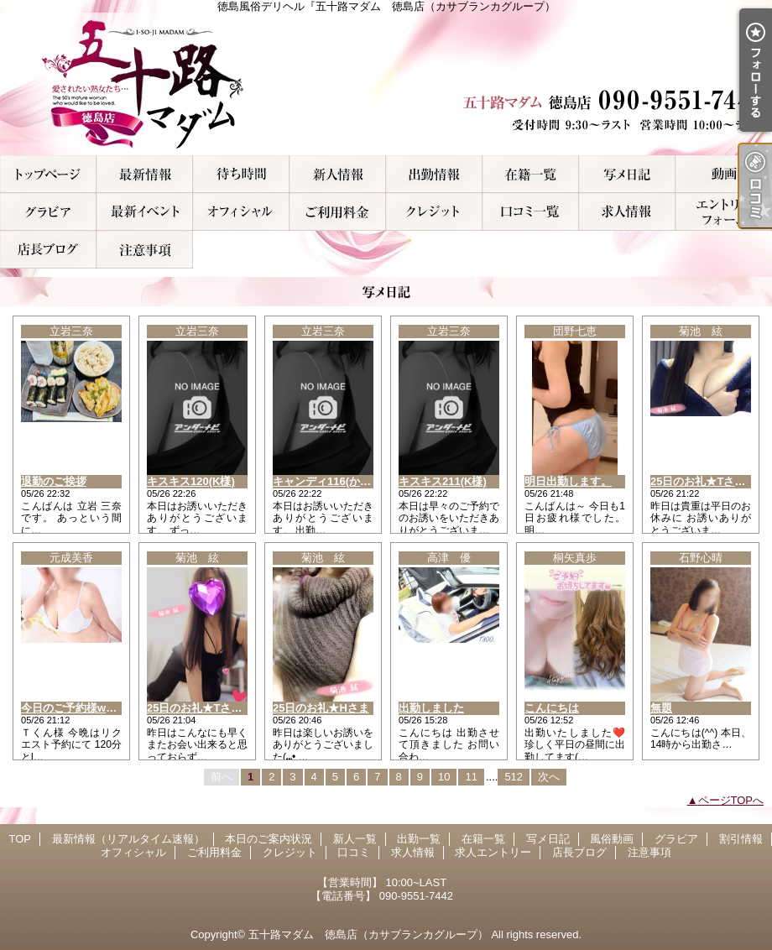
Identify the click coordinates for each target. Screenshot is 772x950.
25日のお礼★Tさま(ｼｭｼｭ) (210, 708)
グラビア (48, 212)
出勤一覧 (434, 174)
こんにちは (551, 708)
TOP (48, 174)
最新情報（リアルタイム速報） (144, 174)
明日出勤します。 (568, 481)
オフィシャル (241, 212)
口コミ (530, 212)
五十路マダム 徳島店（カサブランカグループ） (368, 934)
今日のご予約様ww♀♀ (76, 708)
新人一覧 (338, 174)
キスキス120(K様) (191, 481)
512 (513, 776)
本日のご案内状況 (241, 174)
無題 (661, 708)
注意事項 (144, 250)
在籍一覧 (530, 174)
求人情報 (627, 212)
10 (444, 776)
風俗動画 (724, 174)
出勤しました (431, 708)
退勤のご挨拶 (53, 481)
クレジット (434, 212)
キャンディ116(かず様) (329, 481)
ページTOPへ (731, 800)
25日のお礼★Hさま (321, 708)
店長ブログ (48, 250)
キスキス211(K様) (443, 481)
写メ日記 (627, 174)
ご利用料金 (338, 212)
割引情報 (144, 212)
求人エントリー (724, 212)
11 (471, 776)
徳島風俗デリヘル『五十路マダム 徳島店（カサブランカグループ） (386, 84)
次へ (549, 776)
